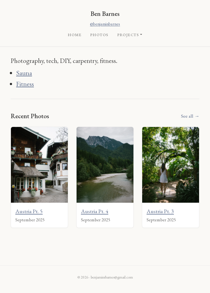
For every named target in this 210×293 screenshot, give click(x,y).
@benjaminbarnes (105, 24)
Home (74, 34)
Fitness (25, 84)
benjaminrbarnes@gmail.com (112, 277)
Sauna (24, 73)
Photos (99, 34)
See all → (190, 116)
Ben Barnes (105, 13)
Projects (128, 34)
